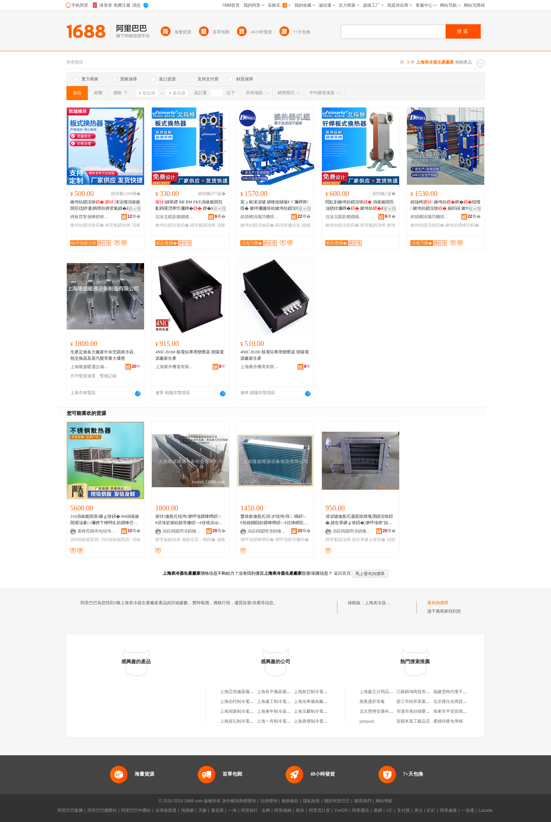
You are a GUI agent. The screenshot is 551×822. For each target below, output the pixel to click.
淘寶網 (187, 810)
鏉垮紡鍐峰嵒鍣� (462, 225)
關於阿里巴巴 (337, 800)
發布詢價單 (437, 602)
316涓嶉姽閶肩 (116, 539)
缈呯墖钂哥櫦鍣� (292, 539)
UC (390, 810)
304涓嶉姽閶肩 (85, 539)
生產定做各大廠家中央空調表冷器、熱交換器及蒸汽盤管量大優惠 (104, 355)
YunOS (341, 810)
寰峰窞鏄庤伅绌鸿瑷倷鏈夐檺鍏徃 (96, 531)
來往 (418, 810)
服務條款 (289, 800)
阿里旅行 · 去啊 (255, 810)
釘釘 (431, 810)
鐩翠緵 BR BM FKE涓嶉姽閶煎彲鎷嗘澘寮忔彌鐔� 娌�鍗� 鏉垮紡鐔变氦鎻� (189, 205)
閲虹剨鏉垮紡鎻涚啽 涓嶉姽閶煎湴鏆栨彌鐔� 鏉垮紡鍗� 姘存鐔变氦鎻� (359, 205)
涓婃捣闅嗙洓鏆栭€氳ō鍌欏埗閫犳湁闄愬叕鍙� (181, 531)
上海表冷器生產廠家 (384, 602)
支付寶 (403, 810)
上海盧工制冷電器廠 (276, 701)
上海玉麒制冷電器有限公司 (319, 711)
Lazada (485, 810)
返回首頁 (342, 573)
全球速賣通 (165, 810)
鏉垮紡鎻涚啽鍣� (87, 225)
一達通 (467, 810)
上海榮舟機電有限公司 (174, 366)
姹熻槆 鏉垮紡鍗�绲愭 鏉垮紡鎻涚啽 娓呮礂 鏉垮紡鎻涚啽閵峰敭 (445, 205)
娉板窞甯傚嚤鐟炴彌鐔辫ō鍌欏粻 (89, 216)
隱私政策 (311, 800)
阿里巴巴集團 (70, 810)
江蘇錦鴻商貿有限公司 (417, 691)
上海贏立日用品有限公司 (382, 691)
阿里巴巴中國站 (136, 810)
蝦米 (300, 810)
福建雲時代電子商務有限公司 (460, 691)
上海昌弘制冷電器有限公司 (245, 721)
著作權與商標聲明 (239, 800)
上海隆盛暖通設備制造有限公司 (89, 366)
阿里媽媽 (282, 810)
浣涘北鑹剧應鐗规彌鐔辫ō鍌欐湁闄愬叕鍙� (174, 216)
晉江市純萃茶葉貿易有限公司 (423, 701)
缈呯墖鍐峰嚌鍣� (257, 539)
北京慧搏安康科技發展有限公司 (389, 711)
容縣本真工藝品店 (413, 721)
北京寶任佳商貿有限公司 (456, 701)
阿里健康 (448, 810)
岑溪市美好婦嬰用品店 (417, 711)
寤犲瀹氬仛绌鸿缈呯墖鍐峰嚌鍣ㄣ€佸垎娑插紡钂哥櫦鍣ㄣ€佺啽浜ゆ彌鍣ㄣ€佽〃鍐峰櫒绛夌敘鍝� (189, 520)
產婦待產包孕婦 (448, 721)
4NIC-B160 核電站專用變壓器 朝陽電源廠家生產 (189, 355)
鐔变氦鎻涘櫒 (117, 225)
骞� (134, 216)
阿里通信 (360, 810)
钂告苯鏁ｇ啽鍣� (368, 539)
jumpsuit (366, 721)
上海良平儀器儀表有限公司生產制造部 (293, 691)
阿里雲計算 (319, 810)
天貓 (202, 810)
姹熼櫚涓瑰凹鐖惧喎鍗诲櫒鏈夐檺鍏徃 (259, 216)
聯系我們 (362, 800)
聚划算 (217, 810)
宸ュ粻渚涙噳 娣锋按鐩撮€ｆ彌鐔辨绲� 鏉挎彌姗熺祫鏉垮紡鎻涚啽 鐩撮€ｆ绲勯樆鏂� (274, 205)
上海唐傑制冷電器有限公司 (319, 721)
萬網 (378, 810)
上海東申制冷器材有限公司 (282, 711)
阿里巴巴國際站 (102, 810)
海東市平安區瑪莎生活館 (456, 711)
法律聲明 (268, 800)
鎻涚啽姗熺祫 (287, 225)
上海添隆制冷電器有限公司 (245, 711)
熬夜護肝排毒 (372, 701)
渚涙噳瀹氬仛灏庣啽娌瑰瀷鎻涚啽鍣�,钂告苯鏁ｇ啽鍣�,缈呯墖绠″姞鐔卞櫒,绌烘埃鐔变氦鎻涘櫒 (359, 520)
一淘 (232, 810)
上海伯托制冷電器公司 (241, 701)
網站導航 (384, 800)
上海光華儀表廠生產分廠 (317, 701)
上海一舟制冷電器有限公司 (282, 721)
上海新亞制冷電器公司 (315, 691)
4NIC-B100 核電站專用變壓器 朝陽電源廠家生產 (274, 355)
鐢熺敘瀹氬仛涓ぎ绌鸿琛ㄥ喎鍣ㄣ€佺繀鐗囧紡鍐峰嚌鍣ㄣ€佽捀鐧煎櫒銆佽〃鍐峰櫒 (274, 520)
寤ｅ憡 (134, 208)
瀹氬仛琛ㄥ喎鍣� (198, 539)
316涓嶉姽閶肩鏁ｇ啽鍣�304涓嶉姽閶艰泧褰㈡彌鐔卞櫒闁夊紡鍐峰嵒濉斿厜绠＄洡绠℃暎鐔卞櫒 (104, 520)
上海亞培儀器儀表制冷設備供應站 (251, 691)
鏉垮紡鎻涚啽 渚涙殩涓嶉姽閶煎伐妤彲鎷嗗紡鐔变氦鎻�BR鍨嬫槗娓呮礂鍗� (105, 205)
